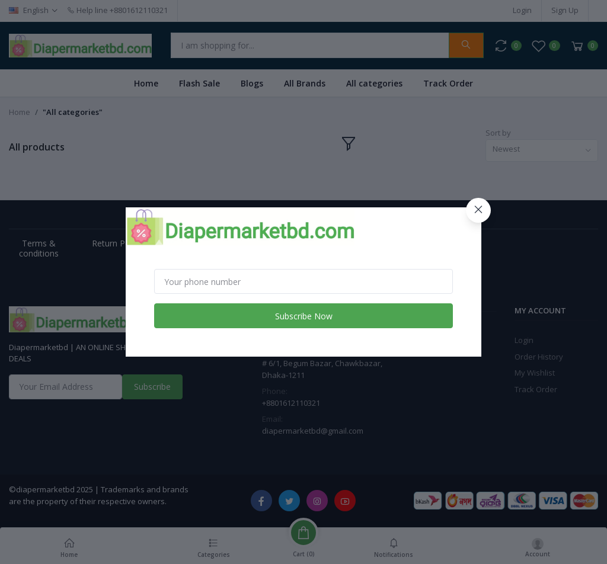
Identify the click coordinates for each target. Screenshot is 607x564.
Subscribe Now (304, 316)
